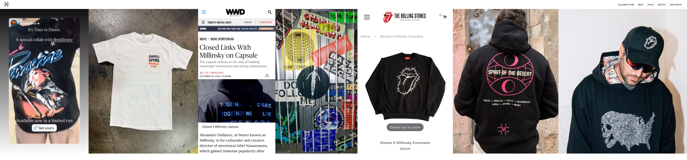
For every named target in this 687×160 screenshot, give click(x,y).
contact (661, 5)
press (651, 5)
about (641, 5)
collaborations (626, 5)
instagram (675, 5)
